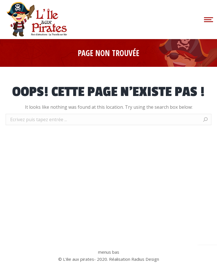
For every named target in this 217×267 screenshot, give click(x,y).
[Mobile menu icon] (207, 19)
